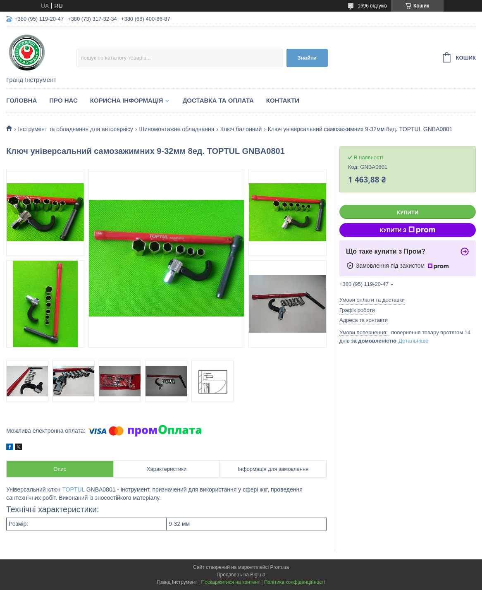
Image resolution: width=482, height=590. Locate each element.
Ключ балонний (241, 129)
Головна (21, 100)
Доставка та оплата (218, 100)
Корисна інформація (126, 100)
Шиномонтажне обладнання (176, 129)
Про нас (63, 100)
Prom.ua (279, 567)
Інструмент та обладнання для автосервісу (75, 129)
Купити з (407, 230)
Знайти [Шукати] (307, 58)
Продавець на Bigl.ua (241, 575)
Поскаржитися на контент (230, 582)
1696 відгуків (372, 6)
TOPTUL (73, 489)
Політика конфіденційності (294, 582)
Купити (407, 212)
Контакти (282, 100)
